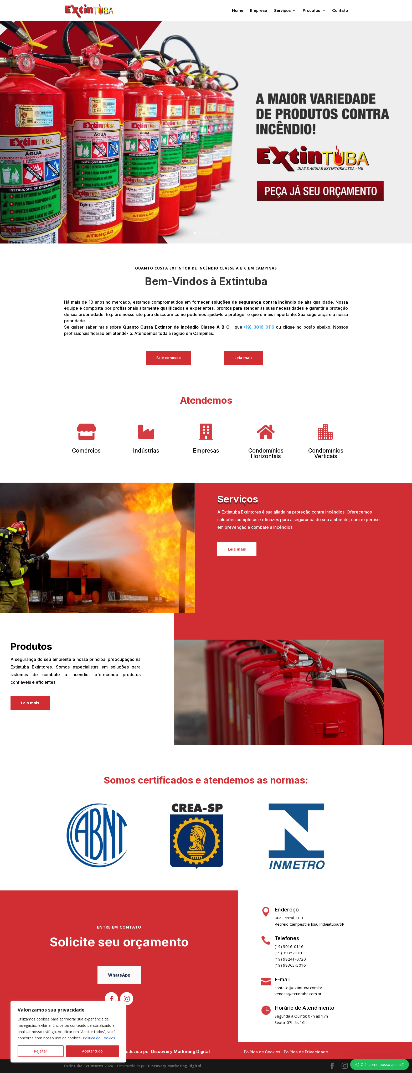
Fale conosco (168, 357)
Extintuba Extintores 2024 (88, 1065)
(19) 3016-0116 (259, 327)
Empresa (258, 11)
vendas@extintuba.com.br (298, 993)
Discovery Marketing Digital (180, 1051)
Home (237, 11)
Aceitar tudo (92, 1051)
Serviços (282, 11)
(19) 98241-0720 (290, 959)
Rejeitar (40, 1051)
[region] (68, 1031)
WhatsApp (119, 975)
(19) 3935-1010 (289, 952)
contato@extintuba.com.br (298, 987)
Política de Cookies (99, 1037)
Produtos (311, 11)
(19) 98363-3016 (290, 965)
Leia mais (243, 357)
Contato (340, 11)
